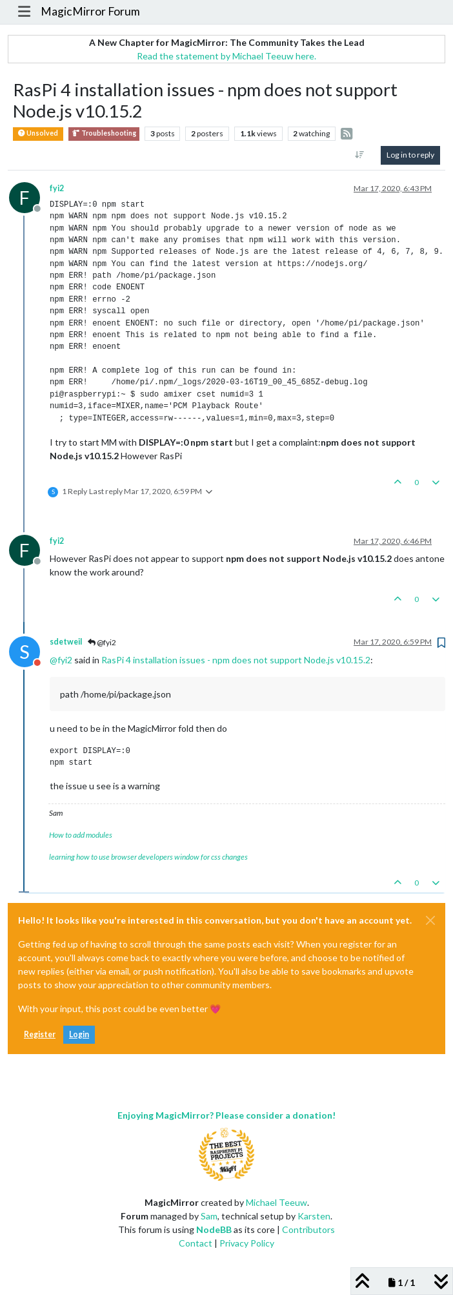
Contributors (308, 1229)
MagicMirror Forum (90, 11)
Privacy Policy (246, 1243)
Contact (195, 1243)
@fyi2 (102, 642)
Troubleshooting (104, 133)
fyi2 (57, 188)
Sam (209, 1215)
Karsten (313, 1215)
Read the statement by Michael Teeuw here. (226, 55)
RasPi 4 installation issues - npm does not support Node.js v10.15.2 (235, 659)
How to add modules (80, 835)
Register (39, 1034)
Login (79, 1034)
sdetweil (66, 642)
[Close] (430, 920)
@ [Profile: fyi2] (61, 659)
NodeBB (214, 1229)
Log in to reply (410, 155)
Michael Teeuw (276, 1202)
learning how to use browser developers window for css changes (148, 857)
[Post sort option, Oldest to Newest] (359, 155)
